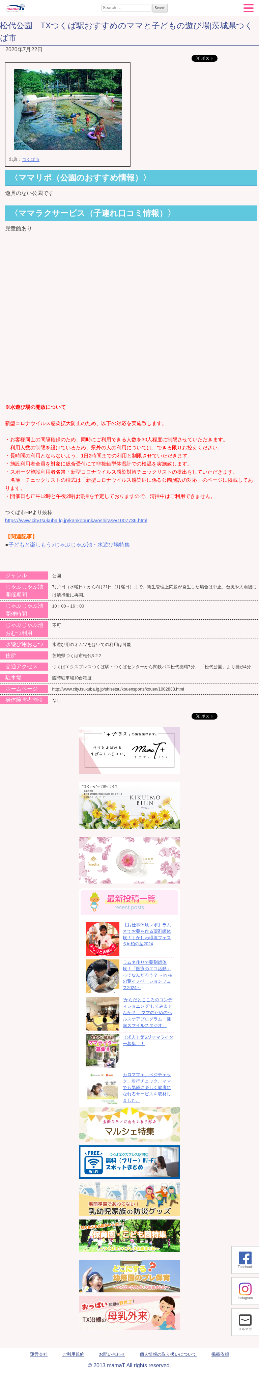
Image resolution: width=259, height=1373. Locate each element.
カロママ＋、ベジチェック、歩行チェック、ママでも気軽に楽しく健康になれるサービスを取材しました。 (147, 1087)
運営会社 (39, 1354)
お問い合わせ (112, 1354)
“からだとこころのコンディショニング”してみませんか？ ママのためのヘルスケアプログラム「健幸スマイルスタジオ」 (147, 1013)
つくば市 (30, 159)
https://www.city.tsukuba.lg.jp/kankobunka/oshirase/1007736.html (76, 520)
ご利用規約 (73, 1354)
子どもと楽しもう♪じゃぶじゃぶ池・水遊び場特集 (69, 545)
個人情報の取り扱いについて (168, 1354)
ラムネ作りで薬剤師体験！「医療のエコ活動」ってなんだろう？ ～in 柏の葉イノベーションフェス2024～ (147, 975)
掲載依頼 (220, 1354)
